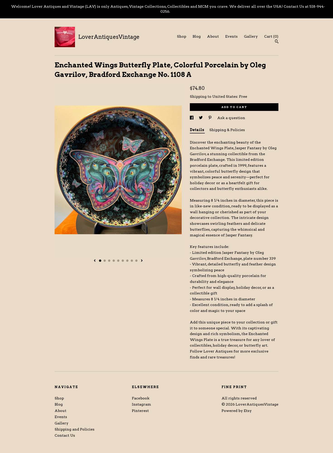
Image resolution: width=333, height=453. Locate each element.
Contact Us (65, 435)
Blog (197, 36)
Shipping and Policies (74, 429)
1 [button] (100, 261)
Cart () (271, 36)
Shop (181, 36)
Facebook (141, 398)
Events (231, 36)
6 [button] (123, 261)
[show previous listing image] (95, 260)
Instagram (141, 404)
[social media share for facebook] (192, 118)
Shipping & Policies (227, 130)
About (213, 36)
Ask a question (231, 118)
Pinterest (140, 411)
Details (197, 130)
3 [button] (109, 261)
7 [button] (127, 261)
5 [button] (118, 261)
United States (224, 96)
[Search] (276, 41)
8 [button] (132, 261)
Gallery (251, 36)
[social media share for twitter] (201, 118)
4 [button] (114, 261)
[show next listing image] (142, 260)
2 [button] (105, 261)
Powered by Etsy (237, 411)
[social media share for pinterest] (210, 118)
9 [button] (136, 261)
